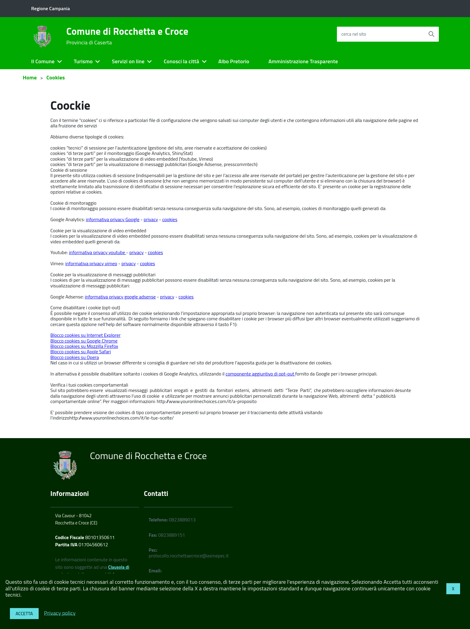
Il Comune (43, 61)
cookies (169, 219)
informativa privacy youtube (97, 252)
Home (30, 77)
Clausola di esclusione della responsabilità (92, 571)
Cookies (55, 77)
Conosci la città (181, 61)
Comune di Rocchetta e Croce (127, 36)
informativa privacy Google (112, 219)
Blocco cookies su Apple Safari (80, 351)
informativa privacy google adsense (120, 296)
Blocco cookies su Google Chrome (84, 340)
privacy (151, 219)
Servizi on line (128, 61)
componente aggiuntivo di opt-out (260, 373)
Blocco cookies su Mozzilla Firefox (84, 346)
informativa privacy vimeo (91, 263)
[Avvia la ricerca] (431, 34)
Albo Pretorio (233, 61)
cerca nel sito (353, 34)
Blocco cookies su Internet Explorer (85, 335)
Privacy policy (60, 613)
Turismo (83, 61)
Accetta (24, 613)
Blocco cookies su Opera (74, 357)
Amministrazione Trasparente (303, 61)
